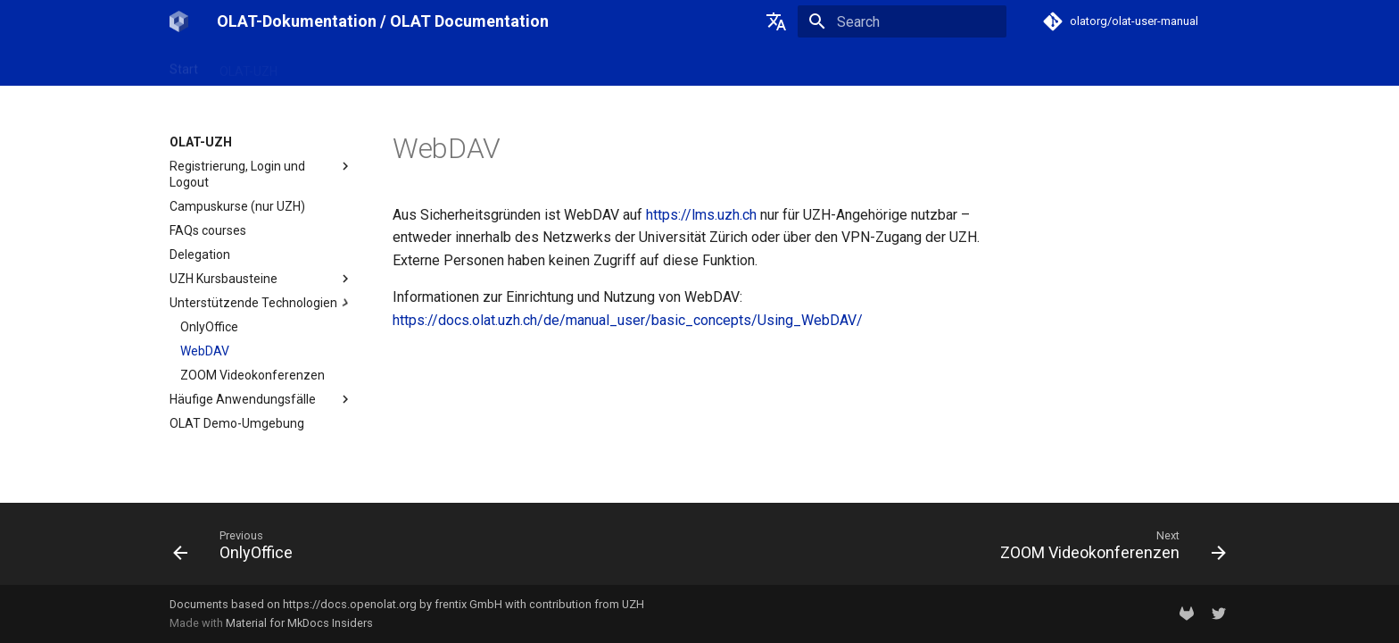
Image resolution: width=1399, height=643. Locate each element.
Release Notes (414, 65)
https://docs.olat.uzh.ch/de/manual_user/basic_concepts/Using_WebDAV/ (628, 320)
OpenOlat (325, 65)
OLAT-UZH (248, 65)
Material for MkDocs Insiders (299, 623)
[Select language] (776, 21)
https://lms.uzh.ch (701, 214)
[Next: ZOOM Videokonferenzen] (1107, 549)
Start (184, 65)
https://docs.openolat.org (350, 604)
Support (499, 65)
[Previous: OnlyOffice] (238, 549)
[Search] (902, 21)
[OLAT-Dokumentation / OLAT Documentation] (178, 21)
